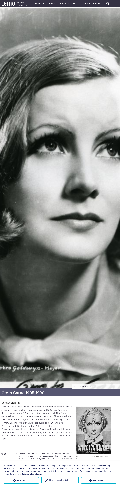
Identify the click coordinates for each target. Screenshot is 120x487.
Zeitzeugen (63, 4)
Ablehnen (21, 480)
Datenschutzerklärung (31, 474)
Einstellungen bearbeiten (60, 480)
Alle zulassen (98, 480)
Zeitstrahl (39, 4)
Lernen (87, 4)
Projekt (97, 4)
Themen (51, 4)
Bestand (76, 4)
